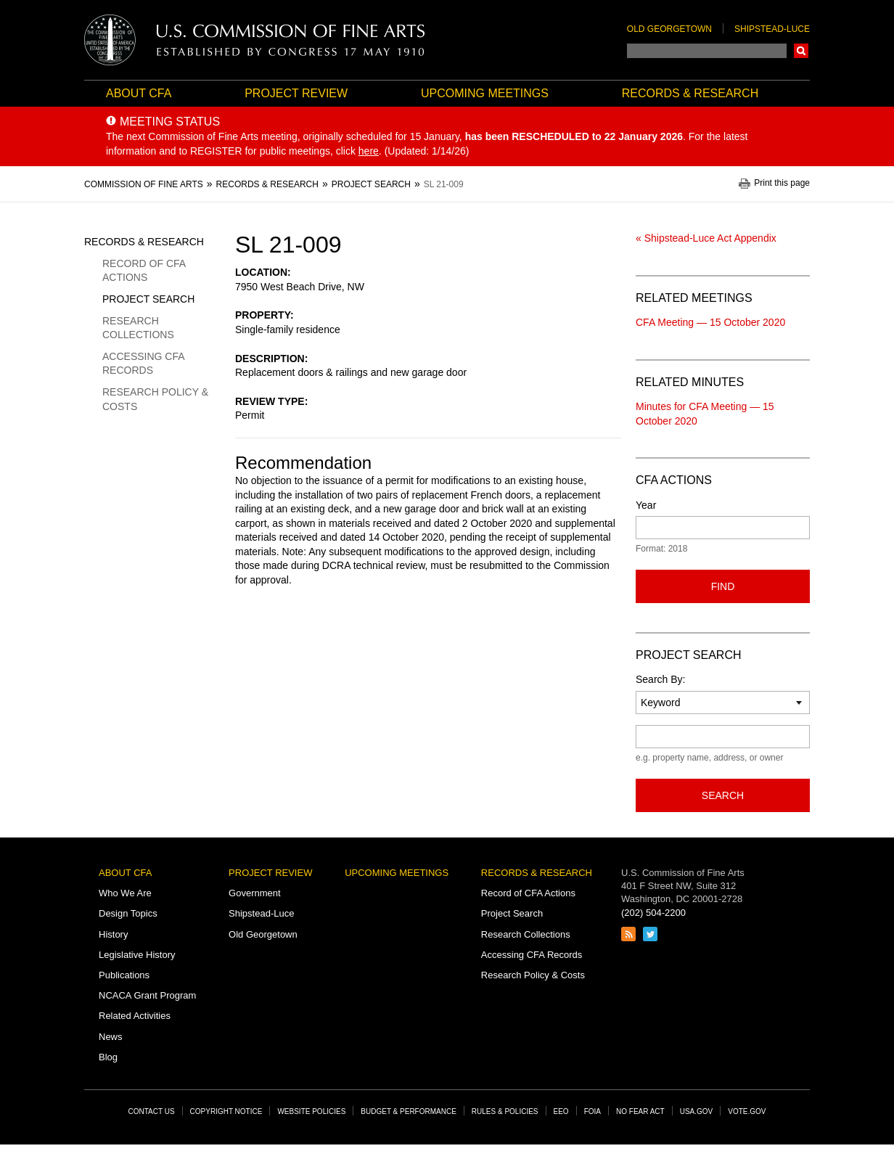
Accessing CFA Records (143, 364)
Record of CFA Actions (143, 271)
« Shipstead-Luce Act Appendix (706, 238)
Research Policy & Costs (155, 399)
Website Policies (311, 1111)
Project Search (148, 299)
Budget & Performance (408, 1111)
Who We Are (125, 893)
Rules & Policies (505, 1111)
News (111, 1036)
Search (801, 51)
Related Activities (135, 1015)
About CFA (138, 93)
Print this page (782, 183)
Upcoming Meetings (485, 93)
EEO (561, 1111)
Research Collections (138, 328)
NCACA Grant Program (147, 995)
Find (723, 586)
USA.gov (696, 1111)
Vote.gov (747, 1111)
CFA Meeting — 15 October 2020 (710, 322)
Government (255, 893)
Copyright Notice (226, 1111)
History (113, 934)
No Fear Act (640, 1111)
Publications (124, 975)
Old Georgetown (669, 29)
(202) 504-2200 (653, 912)
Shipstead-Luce (772, 29)
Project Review (296, 93)
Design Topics (128, 913)
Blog (108, 1057)
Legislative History (137, 954)
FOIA (592, 1111)
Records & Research (690, 93)
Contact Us (151, 1111)
